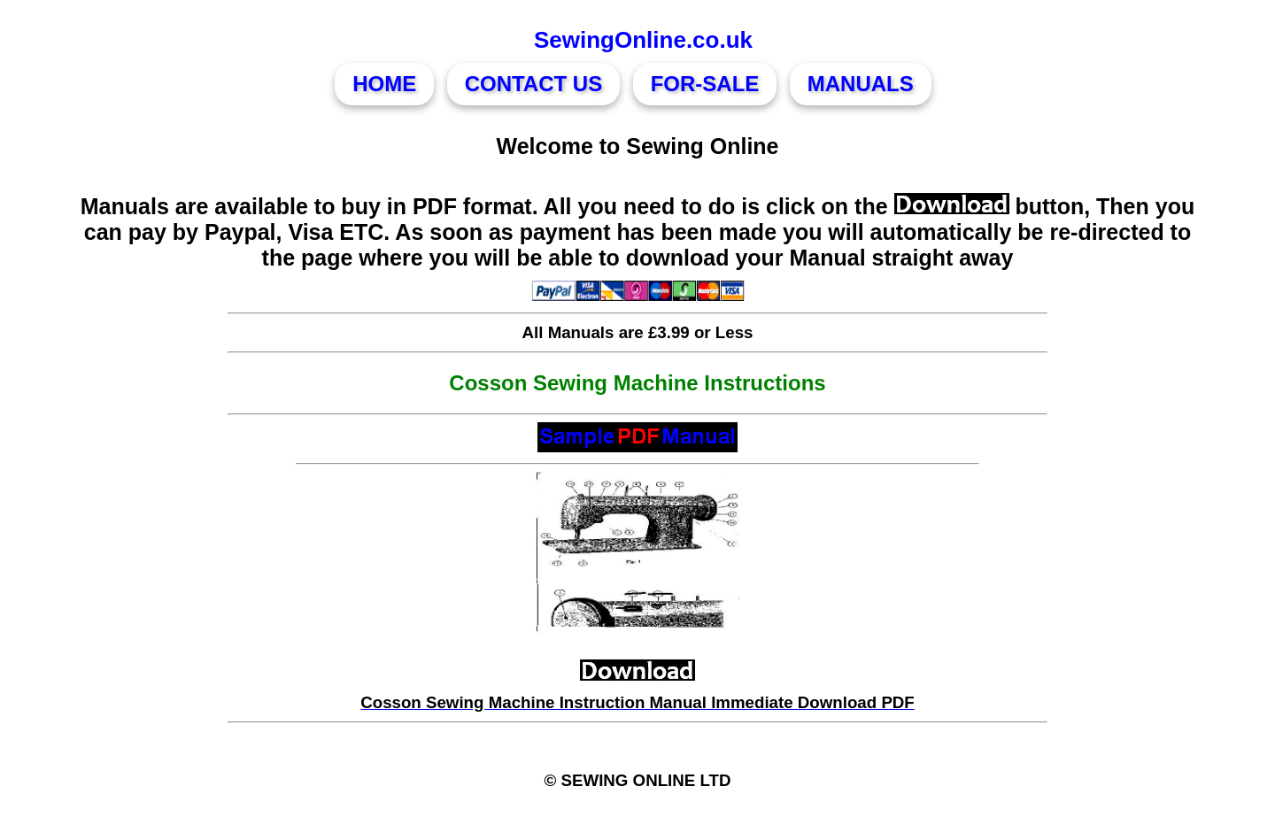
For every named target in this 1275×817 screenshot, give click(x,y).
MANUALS (861, 84)
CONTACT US (534, 84)
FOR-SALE (705, 84)
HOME (384, 84)
